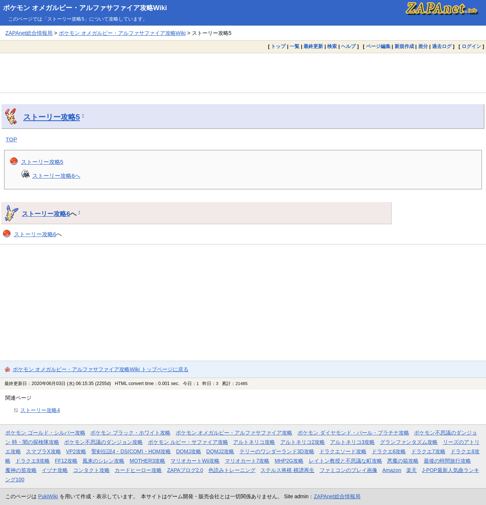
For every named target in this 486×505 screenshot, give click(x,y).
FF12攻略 (66, 461)
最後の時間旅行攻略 (447, 461)
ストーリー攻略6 (46, 213)
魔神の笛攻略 (21, 470)
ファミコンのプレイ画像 (348, 470)
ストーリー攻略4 (40, 410)
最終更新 (313, 46)
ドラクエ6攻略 (389, 451)
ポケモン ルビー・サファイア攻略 (188, 442)
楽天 (411, 470)
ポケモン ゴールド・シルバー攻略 (45, 433)
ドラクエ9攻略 (32, 461)
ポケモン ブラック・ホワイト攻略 (130, 433)
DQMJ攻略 (188, 451)
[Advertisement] (243, 73)
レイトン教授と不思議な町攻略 (345, 461)
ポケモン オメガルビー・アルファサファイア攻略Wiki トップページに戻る (100, 369)
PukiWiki (48, 496)
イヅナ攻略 (55, 470)
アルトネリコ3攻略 (352, 442)
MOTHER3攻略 (148, 461)
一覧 (294, 46)
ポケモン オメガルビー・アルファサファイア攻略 (234, 433)
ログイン (471, 46)
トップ (278, 46)
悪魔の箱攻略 (403, 461)
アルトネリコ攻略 (254, 442)
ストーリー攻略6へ (56, 175)
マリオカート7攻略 (247, 461)
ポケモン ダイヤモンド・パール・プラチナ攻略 (353, 433)
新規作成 (404, 46)
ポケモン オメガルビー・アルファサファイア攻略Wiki (85, 8)
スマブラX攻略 (43, 451)
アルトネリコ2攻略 (302, 442)
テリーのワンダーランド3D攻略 (276, 451)
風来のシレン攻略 (103, 461)
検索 (332, 46)
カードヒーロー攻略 (138, 470)
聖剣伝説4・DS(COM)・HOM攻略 (131, 451)
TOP (11, 139)
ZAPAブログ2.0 (185, 470)
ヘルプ (348, 46)
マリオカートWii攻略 (195, 461)
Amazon (391, 470)
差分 (423, 46)
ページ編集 (378, 46)
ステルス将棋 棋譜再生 (287, 470)
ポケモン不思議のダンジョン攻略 (103, 442)
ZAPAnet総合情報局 (28, 33)
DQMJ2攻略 (220, 451)
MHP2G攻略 (289, 461)
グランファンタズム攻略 (409, 442)
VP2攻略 (76, 451)
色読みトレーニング (232, 470)
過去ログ (442, 46)
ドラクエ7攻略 (428, 451)
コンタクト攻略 (91, 470)
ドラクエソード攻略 (342, 451)
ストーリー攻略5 (51, 117)
